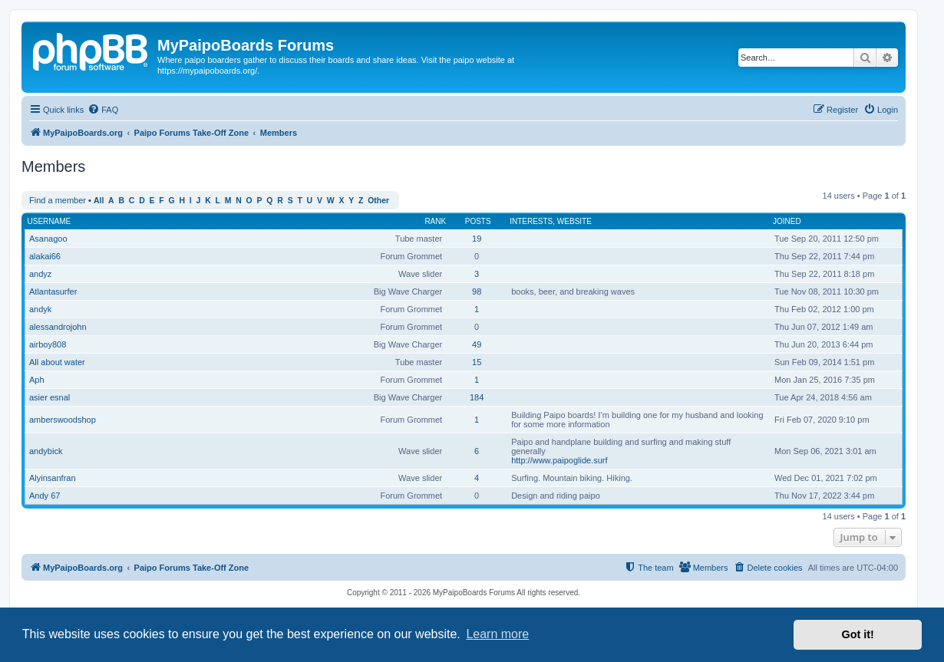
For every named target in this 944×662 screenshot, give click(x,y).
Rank (435, 221)
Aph (37, 379)
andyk (40, 309)
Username (49, 221)
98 (476, 291)
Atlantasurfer (53, 291)
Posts (478, 221)
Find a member (57, 200)
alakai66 (45, 256)
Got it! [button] (858, 634)
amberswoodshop (62, 419)
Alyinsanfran (52, 478)
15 (476, 362)
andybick (45, 451)
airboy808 (47, 344)
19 (476, 238)
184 (477, 397)
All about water (57, 362)
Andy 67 (44, 495)
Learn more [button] (497, 634)
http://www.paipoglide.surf (559, 460)
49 (476, 344)
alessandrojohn (58, 326)
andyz (40, 273)
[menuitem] (102, 109)
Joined (787, 221)
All (99, 200)
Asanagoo (48, 238)
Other (378, 200)
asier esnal (49, 397)
